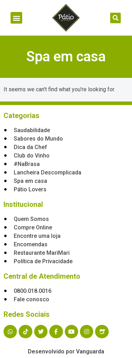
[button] (16, 18)
